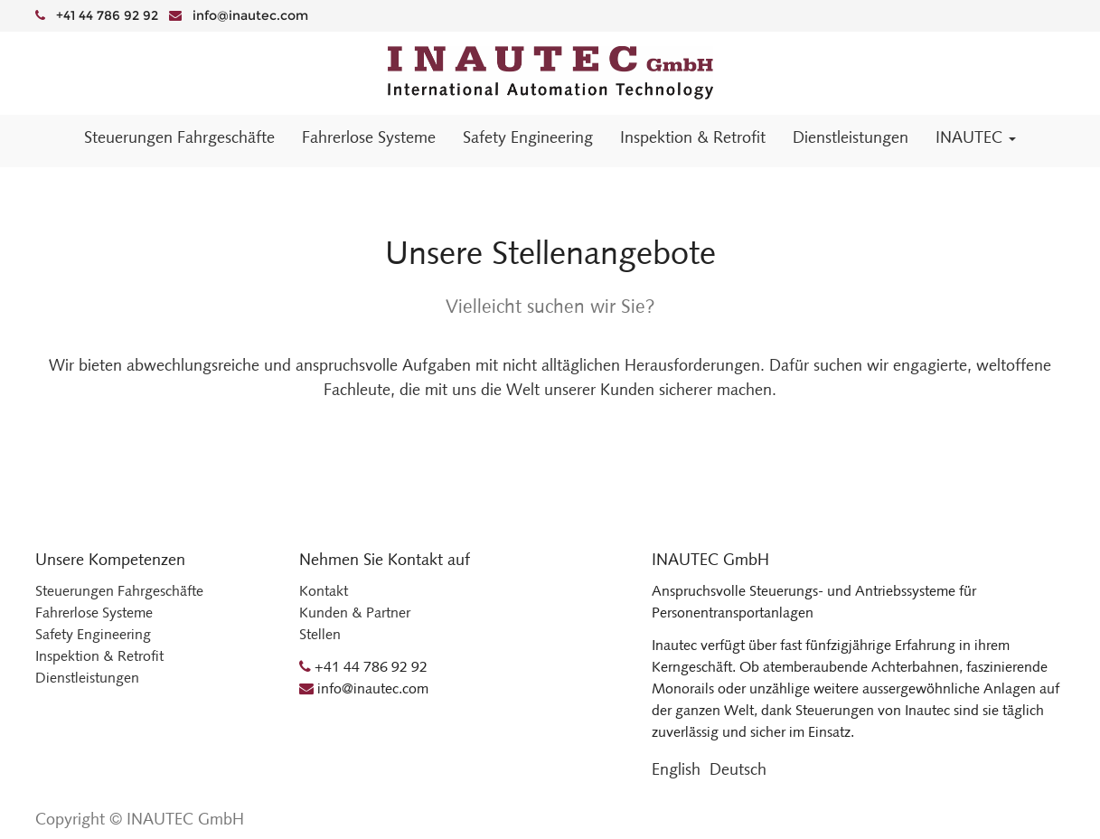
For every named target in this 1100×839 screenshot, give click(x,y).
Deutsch (738, 769)
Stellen (320, 634)
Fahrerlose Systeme (94, 612)
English (676, 769)
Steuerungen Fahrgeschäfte (119, 590)
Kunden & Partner (354, 612)
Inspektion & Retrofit (99, 656)
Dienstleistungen (87, 677)
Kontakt (323, 590)
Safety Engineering (93, 634)
